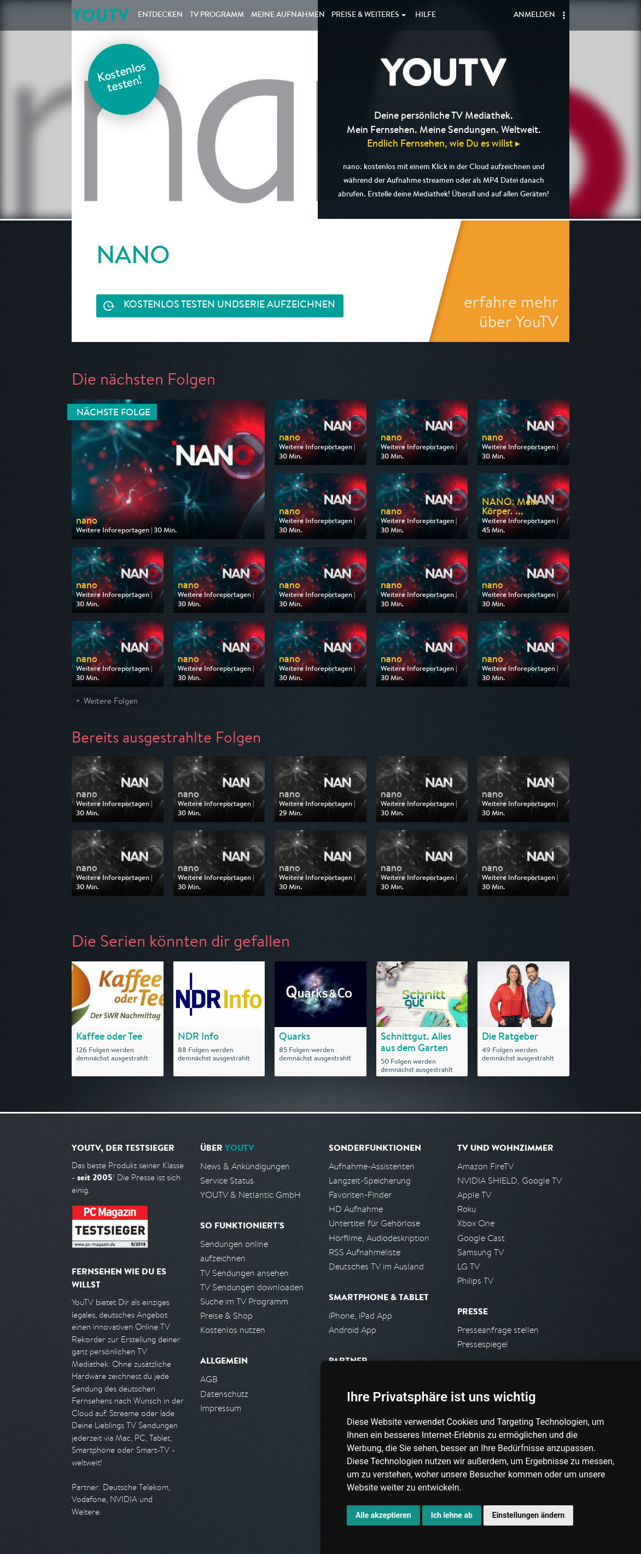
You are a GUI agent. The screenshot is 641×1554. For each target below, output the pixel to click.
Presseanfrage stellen (498, 1330)
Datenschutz (224, 1394)
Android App (352, 1330)
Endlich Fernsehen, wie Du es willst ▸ (443, 143)
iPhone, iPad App (360, 1315)
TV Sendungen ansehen (244, 1273)
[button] (563, 15)
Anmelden (534, 15)
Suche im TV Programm (244, 1301)
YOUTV (100, 15)
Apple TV (474, 1195)
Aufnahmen (288, 15)
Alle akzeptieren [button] (383, 1515)
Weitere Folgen (111, 700)
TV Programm (217, 15)
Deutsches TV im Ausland (376, 1266)
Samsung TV (480, 1252)
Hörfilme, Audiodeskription (379, 1238)
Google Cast (481, 1238)
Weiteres (365, 15)
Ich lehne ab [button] (452, 1515)
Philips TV (475, 1280)
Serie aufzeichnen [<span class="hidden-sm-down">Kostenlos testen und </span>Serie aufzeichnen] (229, 305)
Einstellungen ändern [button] (528, 1515)
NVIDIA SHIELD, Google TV (509, 1180)
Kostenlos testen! (122, 78)
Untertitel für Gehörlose (374, 1223)
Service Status (227, 1180)
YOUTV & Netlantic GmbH (250, 1195)
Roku (466, 1209)
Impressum (220, 1408)
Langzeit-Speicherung (370, 1180)
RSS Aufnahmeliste (364, 1252)
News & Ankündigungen (245, 1166)
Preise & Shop (226, 1315)
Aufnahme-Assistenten (372, 1166)
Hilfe (425, 15)
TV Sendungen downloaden (252, 1287)
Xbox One (475, 1223)
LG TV (468, 1266)
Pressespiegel (482, 1344)
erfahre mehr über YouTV (511, 311)
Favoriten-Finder (360, 1195)
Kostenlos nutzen (232, 1330)
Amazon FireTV (485, 1166)
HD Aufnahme (356, 1209)
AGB (209, 1379)
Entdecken (160, 15)
